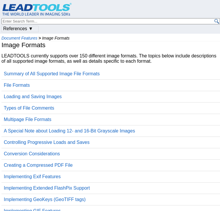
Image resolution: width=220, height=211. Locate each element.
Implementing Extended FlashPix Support (47, 188)
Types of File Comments (29, 108)
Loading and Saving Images (33, 96)
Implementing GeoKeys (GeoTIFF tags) (45, 199)
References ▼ (18, 28)
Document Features (19, 38)
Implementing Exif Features (32, 176)
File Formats (17, 85)
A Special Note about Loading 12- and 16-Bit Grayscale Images (69, 130)
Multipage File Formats (27, 119)
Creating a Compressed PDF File (38, 165)
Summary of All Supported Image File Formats (52, 73)
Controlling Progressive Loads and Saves (47, 142)
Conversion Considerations (32, 153)
